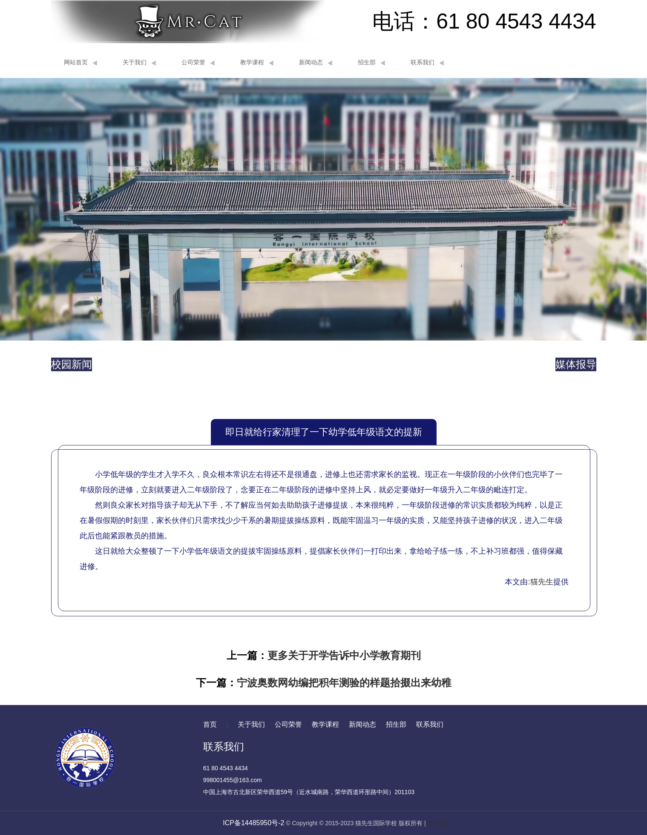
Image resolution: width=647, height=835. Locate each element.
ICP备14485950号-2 (253, 822)
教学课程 (256, 63)
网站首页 (80, 63)
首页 (210, 724)
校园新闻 (71, 364)
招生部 (371, 63)
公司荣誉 (198, 63)
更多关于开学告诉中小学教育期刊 (344, 655)
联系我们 (427, 63)
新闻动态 (315, 63)
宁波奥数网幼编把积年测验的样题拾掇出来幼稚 (344, 682)
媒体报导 (575, 364)
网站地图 (438, 823)
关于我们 (139, 63)
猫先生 (541, 582)
